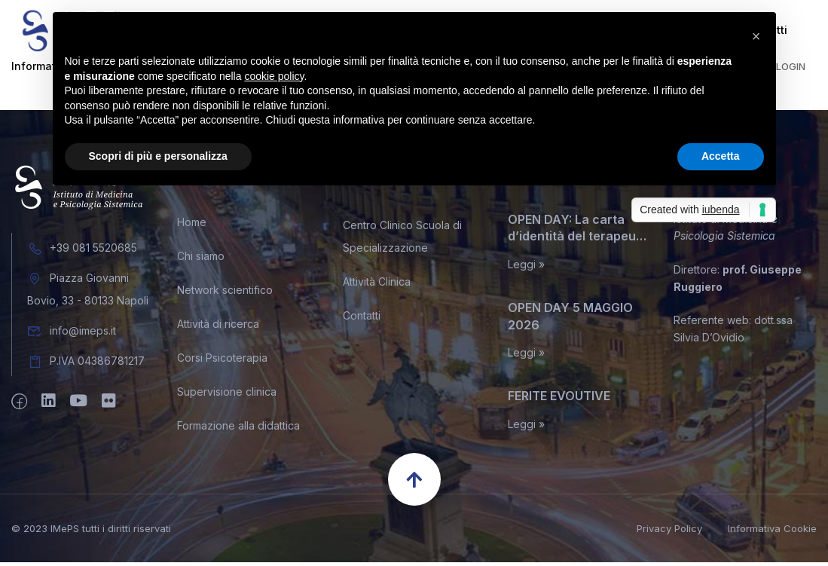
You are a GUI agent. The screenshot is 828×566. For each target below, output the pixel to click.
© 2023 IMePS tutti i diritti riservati (91, 531)
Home (191, 225)
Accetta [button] (720, 156)
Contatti (361, 319)
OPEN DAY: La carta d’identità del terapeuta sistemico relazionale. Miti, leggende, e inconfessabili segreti (578, 232)
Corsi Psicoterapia (222, 361)
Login (790, 70)
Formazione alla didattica (238, 429)
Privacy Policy (669, 532)
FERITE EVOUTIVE (559, 399)
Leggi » (526, 268)
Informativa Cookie (772, 532)
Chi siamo (201, 259)
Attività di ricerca (218, 327)
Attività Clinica (377, 285)
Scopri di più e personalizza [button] (158, 156)
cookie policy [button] (274, 76)
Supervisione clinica (227, 395)
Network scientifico (225, 293)
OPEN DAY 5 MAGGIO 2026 (570, 319)
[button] (756, 36)
